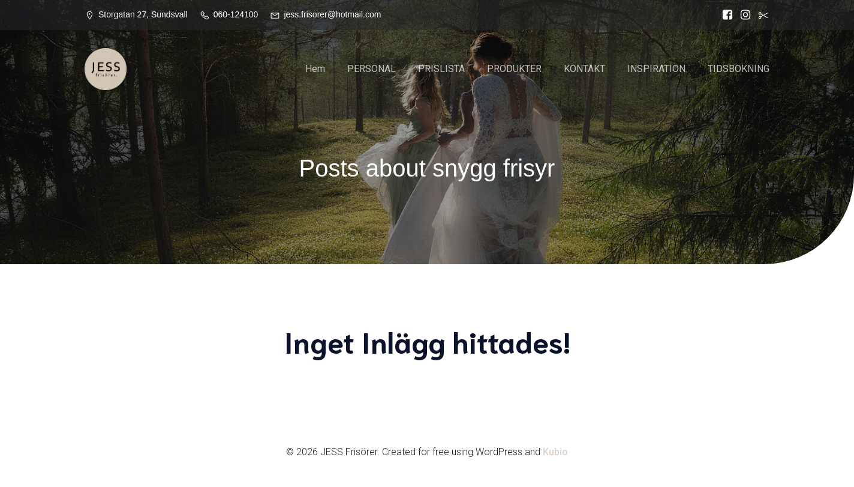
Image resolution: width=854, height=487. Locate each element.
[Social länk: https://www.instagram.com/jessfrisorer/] (742, 15)
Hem (315, 68)
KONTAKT (584, 68)
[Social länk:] (760, 15)
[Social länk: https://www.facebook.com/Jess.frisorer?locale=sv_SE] (724, 15)
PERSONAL (371, 68)
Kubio (555, 452)
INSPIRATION (656, 68)
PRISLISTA (441, 68)
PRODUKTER (514, 68)
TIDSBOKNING (738, 68)
